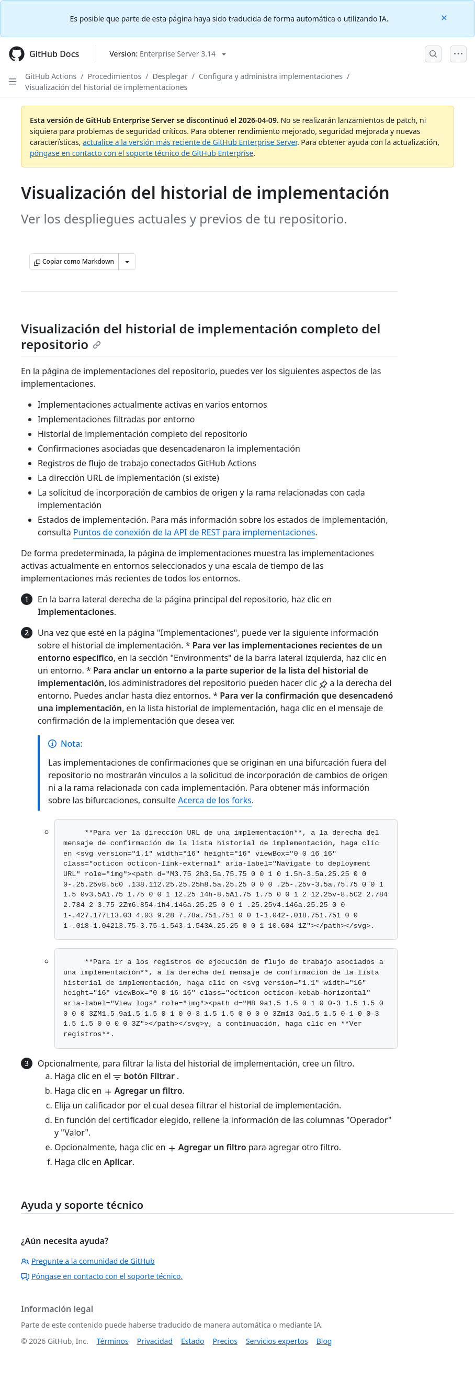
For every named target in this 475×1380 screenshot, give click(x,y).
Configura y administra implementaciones (271, 76)
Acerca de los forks (215, 800)
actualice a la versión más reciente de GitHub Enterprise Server (190, 142)
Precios (225, 1341)
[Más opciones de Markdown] (127, 261)
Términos (113, 1341)
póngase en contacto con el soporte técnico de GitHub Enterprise (141, 153)
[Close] (445, 17)
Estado (192, 1341)
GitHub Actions (50, 76)
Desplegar (170, 76)
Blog (324, 1341)
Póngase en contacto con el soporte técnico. (102, 1276)
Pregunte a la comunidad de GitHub (88, 1261)
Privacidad (155, 1341)
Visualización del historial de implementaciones (106, 87)
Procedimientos (115, 76)
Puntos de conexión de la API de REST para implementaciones (194, 532)
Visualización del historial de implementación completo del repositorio (200, 336)
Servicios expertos (277, 1341)
